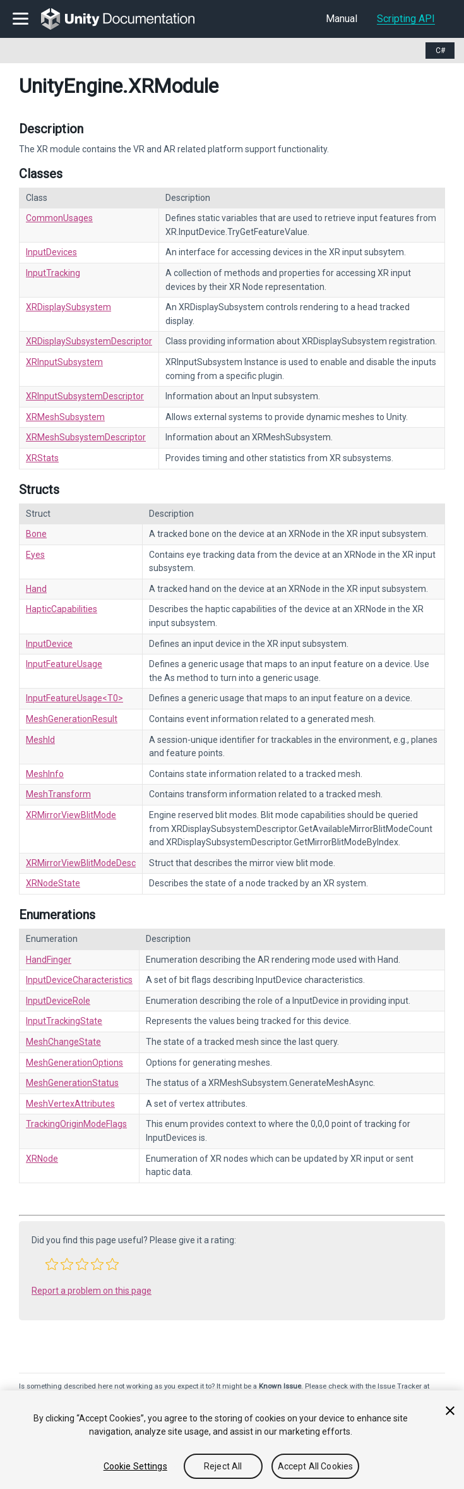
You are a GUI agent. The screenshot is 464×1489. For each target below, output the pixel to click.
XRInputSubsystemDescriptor (85, 396)
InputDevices (51, 252)
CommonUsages (59, 218)
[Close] (450, 1411)
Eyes (35, 555)
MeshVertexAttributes (70, 1104)
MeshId (40, 740)
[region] (232, 1439)
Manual (341, 19)
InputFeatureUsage (64, 664)
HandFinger (48, 960)
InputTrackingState (64, 1021)
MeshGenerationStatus (72, 1083)
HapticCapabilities (61, 609)
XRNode (42, 1159)
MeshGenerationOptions (74, 1063)
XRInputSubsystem (64, 362)
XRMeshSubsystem (65, 417)
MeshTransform (58, 794)
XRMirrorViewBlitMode (71, 815)
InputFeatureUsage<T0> (74, 698)
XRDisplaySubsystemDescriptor (89, 341)
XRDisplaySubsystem (68, 307)
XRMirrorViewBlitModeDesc (81, 863)
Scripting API (406, 19)
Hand (36, 589)
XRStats (42, 458)
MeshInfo (45, 774)
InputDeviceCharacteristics (79, 980)
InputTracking (53, 273)
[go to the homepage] (126, 19)
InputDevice (49, 644)
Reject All (223, 1466)
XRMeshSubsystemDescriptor (86, 437)
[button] (51, 1264)
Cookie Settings (135, 1466)
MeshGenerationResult (71, 719)
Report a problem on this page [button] (92, 1291)
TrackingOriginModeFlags (76, 1124)
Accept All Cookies (316, 1466)
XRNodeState (53, 883)
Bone (36, 534)
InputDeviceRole (58, 1001)
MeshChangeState (63, 1042)
